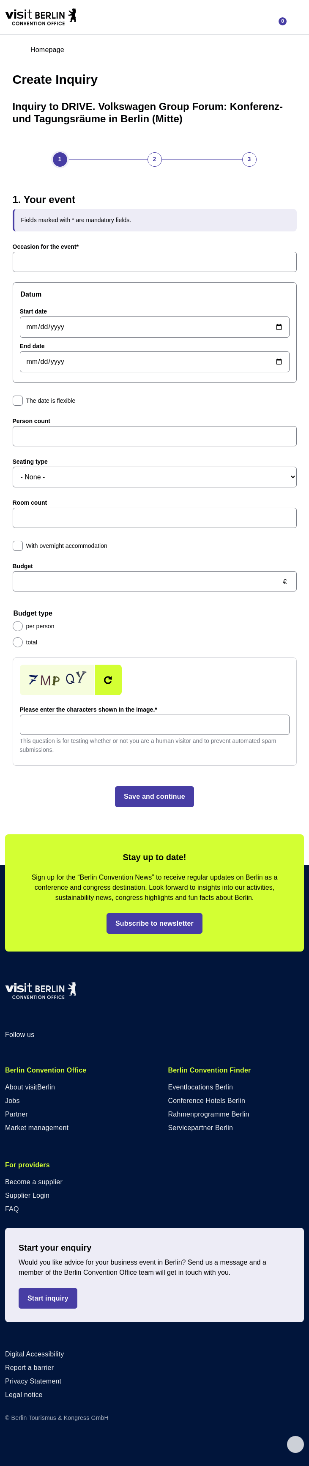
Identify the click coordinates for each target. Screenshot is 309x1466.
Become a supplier (34, 1181)
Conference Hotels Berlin (207, 1100)
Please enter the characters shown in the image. (88, 709)
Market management (36, 1127)
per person (40, 626)
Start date (33, 311)
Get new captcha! (108, 680)
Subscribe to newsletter (154, 923)
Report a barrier (29, 1367)
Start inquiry (47, 1298)
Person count (31, 421)
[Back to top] (295, 1448)
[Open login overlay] (76, 49)
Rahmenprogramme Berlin (208, 1114)
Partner (16, 1114)
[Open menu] (295, 17)
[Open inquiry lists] (278, 17)
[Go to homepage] (40, 50)
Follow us (26, 1035)
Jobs (12, 1100)
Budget (23, 566)
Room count (30, 502)
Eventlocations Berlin (200, 1087)
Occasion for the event (46, 246)
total (31, 642)
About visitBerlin (30, 1087)
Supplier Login (27, 1195)
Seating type (30, 461)
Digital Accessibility (34, 1354)
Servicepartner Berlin (200, 1127)
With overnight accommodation (66, 545)
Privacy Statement (33, 1381)
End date (32, 346)
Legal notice (24, 1394)
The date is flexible (51, 400)
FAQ (12, 1209)
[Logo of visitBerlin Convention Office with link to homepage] (40, 17)
